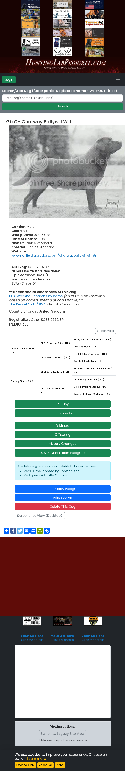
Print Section (62, 497)
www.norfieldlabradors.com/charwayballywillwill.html (55, 255)
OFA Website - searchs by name (36, 296)
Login (9, 79)
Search (62, 106)
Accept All (45, 765)
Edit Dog (62, 404)
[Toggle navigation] (118, 79)
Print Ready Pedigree (62, 488)
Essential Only (25, 765)
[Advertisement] (47, 682)
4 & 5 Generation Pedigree (63, 452)
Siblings (62, 425)
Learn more (36, 758)
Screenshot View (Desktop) (39, 515)
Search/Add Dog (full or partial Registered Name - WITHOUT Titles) (59, 91)
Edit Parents (62, 413)
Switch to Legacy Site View (63, 733)
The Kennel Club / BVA (27, 304)
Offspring (62, 434)
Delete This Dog (62, 506)
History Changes (62, 443)
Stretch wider (105, 331)
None (60, 765)
